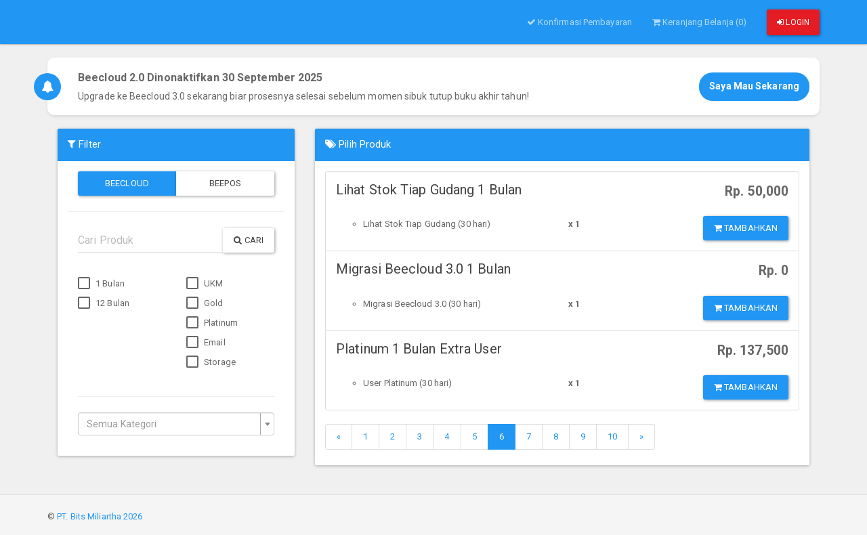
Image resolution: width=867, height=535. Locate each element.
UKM (204, 283)
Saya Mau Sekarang (754, 86)
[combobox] (176, 423)
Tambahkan (746, 228)
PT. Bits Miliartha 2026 (99, 516)
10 (612, 436)
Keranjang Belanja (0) (699, 22)
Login (793, 22)
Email (206, 342)
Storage (211, 362)
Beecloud (127, 183)
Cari (248, 240)
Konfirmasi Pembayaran (579, 22)
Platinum (212, 323)
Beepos (225, 183)
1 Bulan (101, 283)
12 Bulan (103, 303)
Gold (205, 303)
